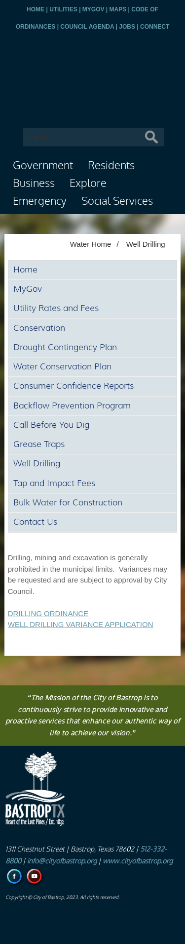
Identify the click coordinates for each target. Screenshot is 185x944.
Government (43, 165)
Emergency (40, 201)
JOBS (127, 26)
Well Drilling (145, 244)
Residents (111, 165)
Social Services (117, 201)
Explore (88, 183)
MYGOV (93, 9)
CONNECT (154, 26)
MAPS (118, 9)
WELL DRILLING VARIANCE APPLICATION (80, 624)
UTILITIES (63, 9)
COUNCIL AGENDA (87, 26)
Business (34, 183)
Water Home (90, 244)
